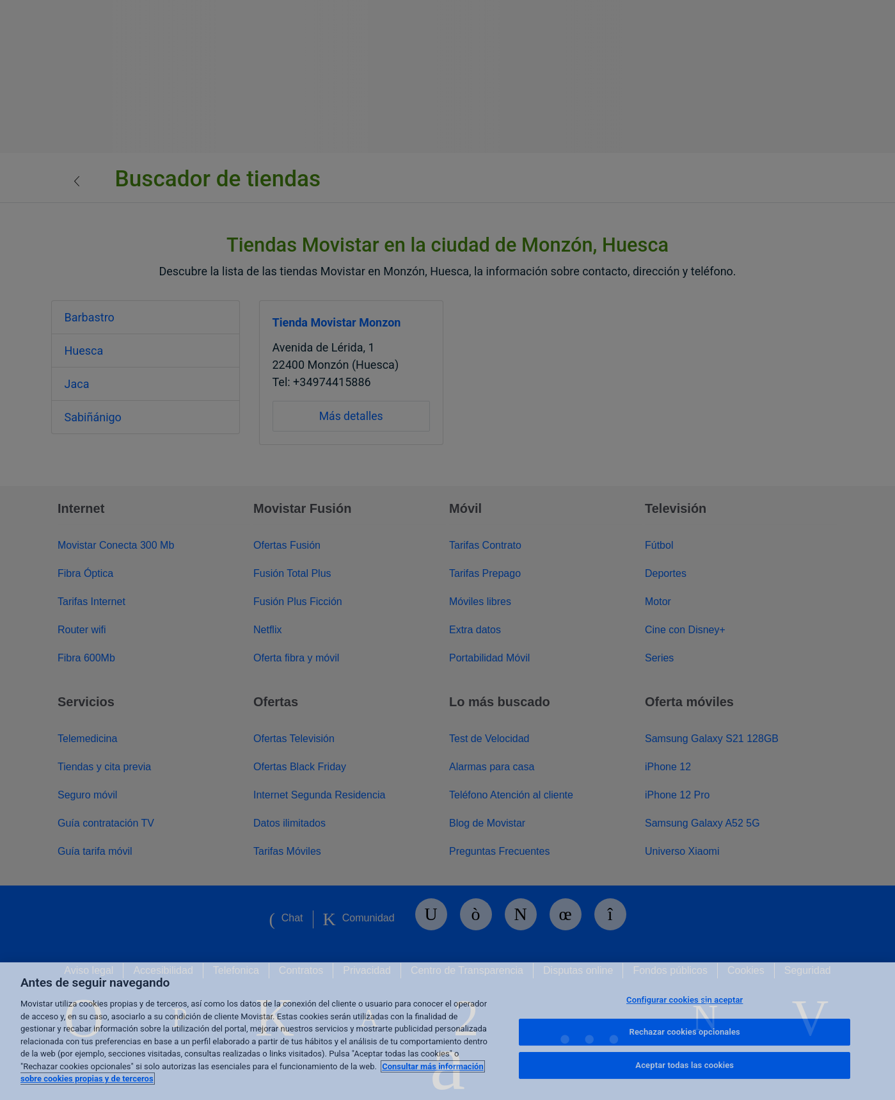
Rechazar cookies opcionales (685, 1032)
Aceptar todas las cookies (684, 1065)
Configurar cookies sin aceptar (684, 1000)
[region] (447, 1031)
